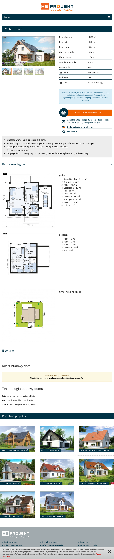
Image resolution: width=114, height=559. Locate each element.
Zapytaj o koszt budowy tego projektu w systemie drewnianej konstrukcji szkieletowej (47, 153)
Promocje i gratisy (87, 542)
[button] (5, 51)
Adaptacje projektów (13, 545)
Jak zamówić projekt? (89, 545)
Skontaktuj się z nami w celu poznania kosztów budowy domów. (57, 378)
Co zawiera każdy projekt (18, 150)
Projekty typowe (11, 542)
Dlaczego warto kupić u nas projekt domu (26, 139)
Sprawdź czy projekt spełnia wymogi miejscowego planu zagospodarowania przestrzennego (50, 143)
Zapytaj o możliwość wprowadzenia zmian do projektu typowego (37, 146)
